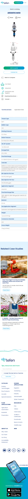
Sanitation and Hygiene (7, 92)
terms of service (18, 373)
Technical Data (6, 110)
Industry (16, 394)
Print (19, 17)
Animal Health (18, 396)
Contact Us (18, 3)
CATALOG (4, 383)
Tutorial (7, 99)
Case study (17, 412)
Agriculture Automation (4, 408)
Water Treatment (19, 399)
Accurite (3, 394)
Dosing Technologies (5, 387)
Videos (16, 409)
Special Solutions (6, 397)
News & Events (18, 422)
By (23, 465)
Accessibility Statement (5, 441)
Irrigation (16, 388)
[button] (13, 31)
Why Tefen (4, 432)
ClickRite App (17, 425)
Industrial (6, 88)
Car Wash (6, 84)
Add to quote (14, 68)
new (15, 428)
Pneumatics (4, 415)
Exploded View (19, 110)
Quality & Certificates (17, 415)
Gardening (17, 391)
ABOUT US (4, 428)
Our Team (4, 434)
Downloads (17, 419)
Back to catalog (15, 9)
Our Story (4, 437)
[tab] (6, 109)
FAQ (15, 406)
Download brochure (10, 96)
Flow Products (5, 391)
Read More (6, 290)
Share (11, 17)
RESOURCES (17, 403)
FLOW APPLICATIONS (6, 403)
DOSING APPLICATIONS (18, 384)
